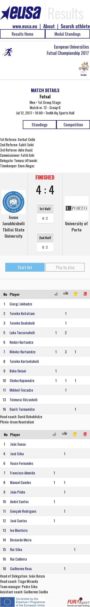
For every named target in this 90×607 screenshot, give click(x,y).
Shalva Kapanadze (22, 380)
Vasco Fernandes (21, 463)
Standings (40, 125)
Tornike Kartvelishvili (24, 361)
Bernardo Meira (20, 539)
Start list (25, 267)
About (49, 26)
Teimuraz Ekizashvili (23, 399)
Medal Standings (67, 34)
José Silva (17, 453)
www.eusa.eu (24, 26)
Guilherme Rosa (21, 568)
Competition (73, 125)
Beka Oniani (18, 370)
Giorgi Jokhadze (21, 303)
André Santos (19, 501)
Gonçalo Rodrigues (23, 511)
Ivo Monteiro (19, 530)
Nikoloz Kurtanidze (23, 351)
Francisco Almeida (22, 472)
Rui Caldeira (18, 559)
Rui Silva (16, 549)
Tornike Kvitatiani (22, 313)
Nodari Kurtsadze (21, 342)
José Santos (18, 520)
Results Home (22, 34)
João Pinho (17, 492)
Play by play (65, 267)
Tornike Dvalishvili (22, 323)
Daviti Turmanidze (22, 409)
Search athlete (75, 26)
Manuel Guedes (20, 482)
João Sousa (18, 444)
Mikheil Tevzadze (21, 390)
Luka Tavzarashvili (22, 332)
